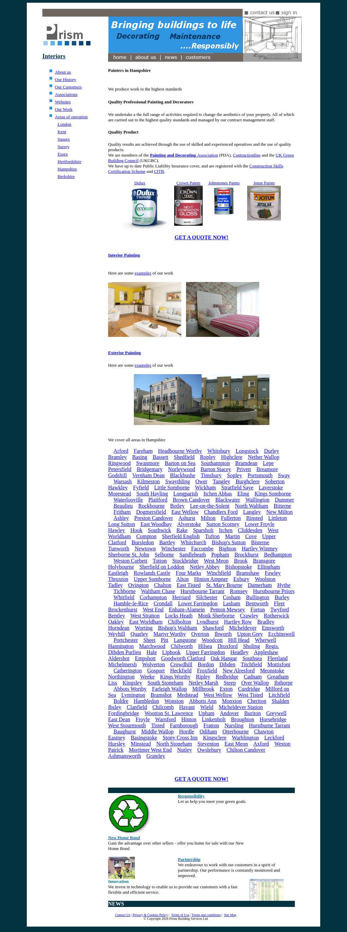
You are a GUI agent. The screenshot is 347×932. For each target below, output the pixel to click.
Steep (230, 683)
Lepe (268, 463)
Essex (63, 154)
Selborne (164, 555)
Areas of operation (71, 116)
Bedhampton (278, 555)
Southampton (215, 463)
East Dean (119, 719)
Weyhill (116, 634)
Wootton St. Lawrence (169, 713)
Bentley (116, 616)
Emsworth (273, 628)
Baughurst (125, 731)
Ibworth (223, 634)
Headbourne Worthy (180, 451)
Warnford (165, 719)
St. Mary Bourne (224, 585)
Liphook (171, 652)
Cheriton (256, 701)
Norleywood (181, 469)
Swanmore (147, 463)
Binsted (254, 518)
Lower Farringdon (198, 603)
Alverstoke (189, 524)
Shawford (213, 628)
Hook (136, 530)
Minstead (141, 744)
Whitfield (124, 597)
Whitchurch (193, 542)
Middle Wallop (157, 731)
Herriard (181, 597)
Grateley (155, 756)
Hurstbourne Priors (273, 591)
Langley (252, 512)
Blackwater (227, 500)
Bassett (160, 457)
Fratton (211, 725)
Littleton (277, 518)
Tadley (115, 585)
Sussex (64, 139)
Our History (65, 79)
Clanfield (137, 707)
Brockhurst (246, 555)
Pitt (164, 640)
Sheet (149, 640)
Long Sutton (121, 524)
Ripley (203, 677)
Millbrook (203, 689)
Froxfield (207, 670)
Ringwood (119, 463)
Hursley (116, 744)
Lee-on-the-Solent (209, 506)
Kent (62, 131)
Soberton (275, 481)
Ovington (138, 585)
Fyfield (141, 487)
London (64, 124)
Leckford (274, 738)
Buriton (252, 713)
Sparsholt (203, 530)
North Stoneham (174, 744)
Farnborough (184, 725)
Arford (121, 451)
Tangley (221, 481)
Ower (201, 481)
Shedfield (184, 457)
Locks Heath (178, 616)
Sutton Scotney (222, 524)
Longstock (247, 451)
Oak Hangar (224, 658)
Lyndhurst (208, 622)
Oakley (116, 622)
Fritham (122, 512)
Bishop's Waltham (177, 628)
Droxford (228, 646)
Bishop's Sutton (229, 542)
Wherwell (265, 640)
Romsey (238, 591)
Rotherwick (276, 616)
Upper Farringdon (205, 652)
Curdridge (249, 689)
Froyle (143, 719)
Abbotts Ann (203, 701)
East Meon (236, 744)
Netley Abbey (205, 567)
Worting (143, 628)
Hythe (283, 585)
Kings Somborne (272, 494)
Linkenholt (213, 719)
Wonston (174, 701)
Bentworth (257, 603)
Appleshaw (266, 652)
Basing (139, 457)
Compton (146, 536)
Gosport (156, 670)
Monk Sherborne (216, 616)
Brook (240, 561)
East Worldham (145, 622)
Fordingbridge (123, 713)
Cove (251, 536)
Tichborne (125, 591)
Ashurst (187, 518)
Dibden (227, 664)
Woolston (265, 579)
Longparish (185, 494)
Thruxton (118, 579)
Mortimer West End (150, 750)
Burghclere (248, 481)
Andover (229, 713)
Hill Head (238, 640)
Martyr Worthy (170, 634)
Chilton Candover (246, 750)
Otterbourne (236, 731)
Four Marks (188, 573)
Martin (232, 536)
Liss (112, 683)
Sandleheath (192, 555)
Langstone (185, 640)
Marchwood (152, 646)
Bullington (257, 597)
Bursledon (142, 542)
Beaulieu (123, 506)
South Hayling (152, 494)
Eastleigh (118, 573)
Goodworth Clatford (183, 658)
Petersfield (119, 469)
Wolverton (153, 664)
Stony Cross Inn (180, 738)
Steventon (208, 744)
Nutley (184, 750)
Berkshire (66, 176)
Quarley (139, 634)
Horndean (118, 628)
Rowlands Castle (152, 573)
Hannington (121, 646)
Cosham (232, 597)
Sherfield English (181, 536)
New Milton (279, 512)
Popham (220, 555)
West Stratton (145, 616)
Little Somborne (171, 487)
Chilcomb (163, 707)
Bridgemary (149, 469)
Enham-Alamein (187, 609)
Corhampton (153, 597)
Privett (244, 469)
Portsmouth (259, 475)
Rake (182, 530)
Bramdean (246, 463)
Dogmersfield (151, 512)
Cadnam (253, 677)
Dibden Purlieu (124, 652)
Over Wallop (255, 683)
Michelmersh (122, 664)
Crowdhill (181, 664)
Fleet (279, 603)
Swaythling (177, 481)
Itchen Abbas (217, 494)
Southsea (252, 658)
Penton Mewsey (227, 609)
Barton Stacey (216, 469)
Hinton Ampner (211, 579)
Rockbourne (151, 506)
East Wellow (185, 512)
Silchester (207, 597)
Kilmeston (148, 481)
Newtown (145, 548)
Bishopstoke (238, 567)
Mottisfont (278, 664)
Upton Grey (250, 634)
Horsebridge (273, 719)
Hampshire (67, 168)
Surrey (63, 146)
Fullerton (231, 518)
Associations (66, 94)
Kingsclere (214, 738)
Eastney (116, 738)
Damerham (260, 585)
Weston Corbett (130, 561)
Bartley (167, 542)
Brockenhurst (122, 609)
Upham (207, 713)
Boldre (121, 701)
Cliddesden (250, 530)
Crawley (249, 616)
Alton (182, 579)
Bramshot (160, 695)
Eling (243, 494)
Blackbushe (183, 475)
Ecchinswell (281, 634)
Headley (239, 652)
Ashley (121, 518)
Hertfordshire (69, 161)
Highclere (231, 457)
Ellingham (268, 567)
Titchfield (251, 664)
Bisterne (260, 542)
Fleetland (277, 658)
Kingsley (132, 683)
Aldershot (118, 658)
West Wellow (218, 695)
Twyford (279, 609)
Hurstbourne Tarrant (203, 591)
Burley (282, 597)
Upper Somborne (152, 579)
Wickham (205, 487)
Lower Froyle (259, 524)
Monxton (232, 701)
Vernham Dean (148, 475)
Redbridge (227, 677)
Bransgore (264, 561)
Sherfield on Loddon (161, 567)
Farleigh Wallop (169, 689)
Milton (208, 518)
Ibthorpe (283, 683)
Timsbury (211, 475)
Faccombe (202, 548)
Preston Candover (153, 518)
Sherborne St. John (128, 555)
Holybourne (121, 567)
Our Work (64, 109)
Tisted (157, 725)
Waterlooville (128, 500)
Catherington (128, 670)
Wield (206, 707)
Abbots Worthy (130, 689)
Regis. (272, 646)
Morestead (119, 494)
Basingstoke (144, 738)
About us (63, 72)
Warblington (245, 738)
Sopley (234, 475)
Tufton (212, 536)
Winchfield (219, 573)
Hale (151, 652)
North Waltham (251, 506)
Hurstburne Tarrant (269, 725)
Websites (63, 101)
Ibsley (114, 707)
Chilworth (182, 646)
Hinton (188, 719)
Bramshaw (247, 573)
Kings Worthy (175, 677)
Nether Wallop (263, 457)
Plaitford (157, 500)
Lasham (231, 603)
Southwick (159, 530)
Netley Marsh (204, 683)
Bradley (265, 622)
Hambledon (146, 701)
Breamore (267, 469)
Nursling (233, 725)
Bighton (228, 548)
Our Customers (68, 86)
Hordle (186, 731)
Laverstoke (271, 487)
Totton (160, 561)
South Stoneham (165, 683)
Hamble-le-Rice (131, 603)
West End (153, 609)
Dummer (284, 500)
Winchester (173, 548)
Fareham (143, 451)
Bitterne (282, 506)
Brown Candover (191, 500)
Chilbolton (179, 622)
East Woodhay (156, 524)
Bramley (117, 457)
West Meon (216, 561)
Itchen (225, 530)
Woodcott (212, 640)
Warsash (123, 481)
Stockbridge (185, 561)
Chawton (264, 731)
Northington (121, 677)
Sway (284, 475)
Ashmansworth (124, 756)
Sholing (251, 646)
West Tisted (250, 695)
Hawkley (118, 487)
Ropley (208, 457)
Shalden (280, 701)
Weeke (147, 677)
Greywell (276, 713)
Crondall (163, 603)
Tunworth (118, 548)
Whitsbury (218, 451)
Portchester (126, 640)
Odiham (208, 731)
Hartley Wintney (260, 548)
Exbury (241, 579)
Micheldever (243, 628)
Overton (200, 634)
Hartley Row (238, 622)
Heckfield (180, 670)
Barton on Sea (180, 463)
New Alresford (239, 670)
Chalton (162, 585)
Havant (187, 707)
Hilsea (205, 646)
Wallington (257, 500)
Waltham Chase (158, 591)
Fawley (273, 573)
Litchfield (279, 695)
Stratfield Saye (237, 487)
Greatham (278, 677)
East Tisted (189, 585)
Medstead (187, 695)
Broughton (242, 719)
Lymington (133, 695)
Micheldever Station (241, 707)
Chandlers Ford (221, 512)
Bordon (206, 664)
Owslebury (209, 750)
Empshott (145, 658)
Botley (177, 506)
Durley (271, 451)
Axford (261, 744)
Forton (257, 609)
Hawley (116, 530)
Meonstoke (272, 670)
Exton (226, 689)
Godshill (117, 475)
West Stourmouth (127, 725)
